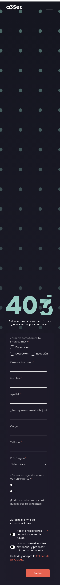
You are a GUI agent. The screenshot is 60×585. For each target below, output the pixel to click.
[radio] (29, 485)
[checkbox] (29, 350)
